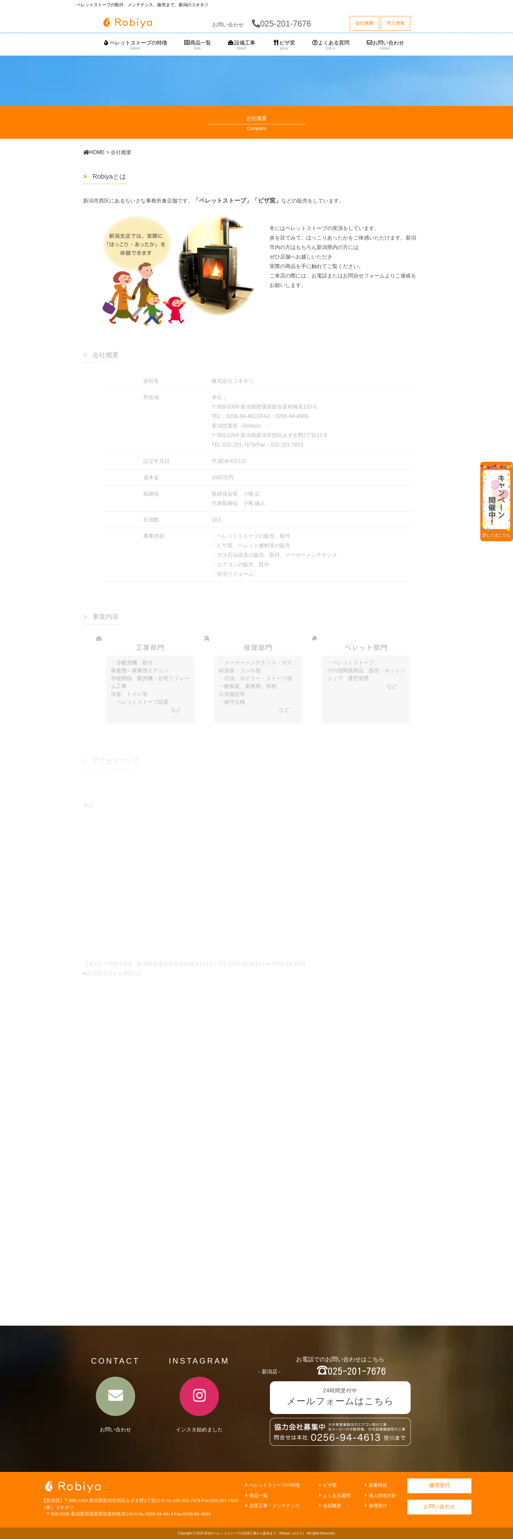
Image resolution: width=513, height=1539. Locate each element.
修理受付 (375, 1505)
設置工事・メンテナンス (271, 1505)
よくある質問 (330, 45)
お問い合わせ (385, 45)
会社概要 (329, 1505)
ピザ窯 (284, 45)
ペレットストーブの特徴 (135, 45)
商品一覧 (197, 45)
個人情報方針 (379, 1495)
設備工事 (241, 45)
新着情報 (375, 1485)
